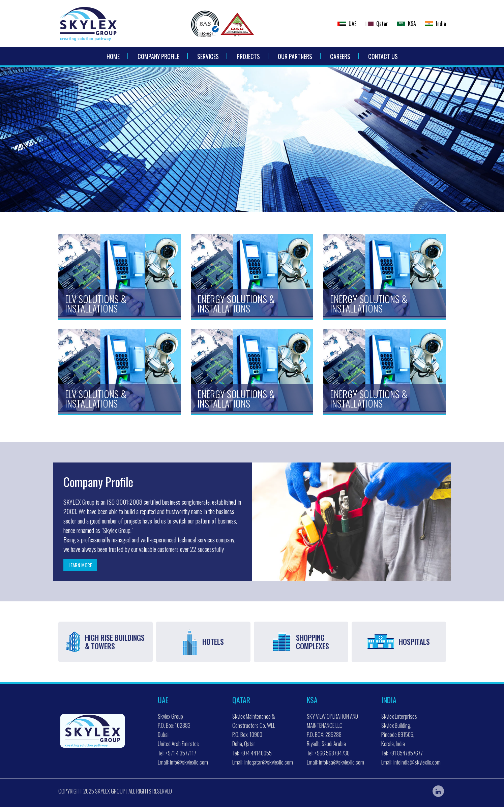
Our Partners (295, 56)
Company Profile (158, 56)
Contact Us (383, 56)
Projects (248, 56)
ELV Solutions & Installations (96, 303)
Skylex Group (110, 791)
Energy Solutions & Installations (236, 303)
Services (208, 56)
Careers (340, 56)
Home (113, 56)
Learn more (80, 565)
